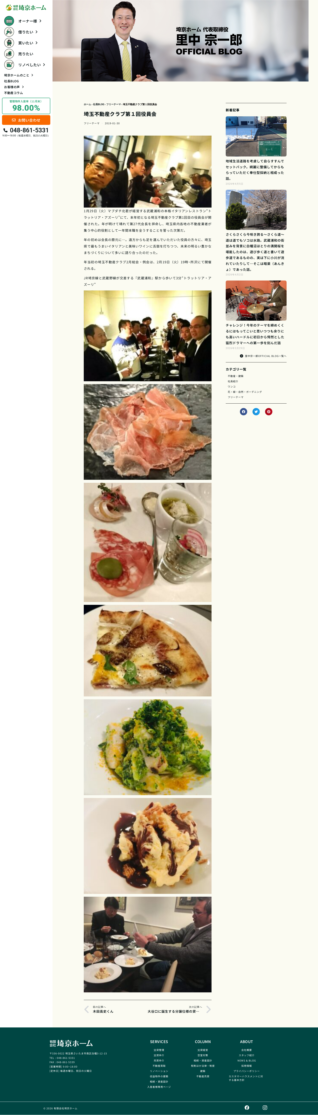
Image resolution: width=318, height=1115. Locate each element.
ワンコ (232, 386)
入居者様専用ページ (159, 1086)
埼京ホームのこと (18, 75)
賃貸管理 (159, 1050)
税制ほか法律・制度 (203, 1065)
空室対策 (203, 1055)
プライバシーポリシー (246, 1071)
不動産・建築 (236, 376)
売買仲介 (159, 1060)
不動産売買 (202, 1076)
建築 (202, 1071)
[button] (243, 411)
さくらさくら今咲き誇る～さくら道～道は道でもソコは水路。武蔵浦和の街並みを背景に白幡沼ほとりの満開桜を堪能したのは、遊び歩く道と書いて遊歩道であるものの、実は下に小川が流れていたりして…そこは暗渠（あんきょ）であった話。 (255, 252)
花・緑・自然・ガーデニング (245, 391)
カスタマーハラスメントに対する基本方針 (246, 1078)
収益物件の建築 (159, 1076)
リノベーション (159, 1071)
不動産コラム (13, 93)
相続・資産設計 (159, 1081)
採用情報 (246, 1065)
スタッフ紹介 (247, 1055)
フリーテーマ (113, 104)
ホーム (87, 104)
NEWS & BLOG (246, 1060)
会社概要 (246, 1050)
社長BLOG (11, 81)
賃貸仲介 (159, 1055)
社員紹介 (233, 381)
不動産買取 (159, 1065)
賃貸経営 (203, 1050)
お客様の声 (14, 87)
